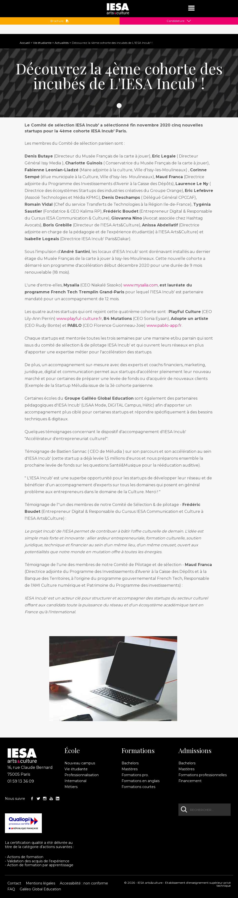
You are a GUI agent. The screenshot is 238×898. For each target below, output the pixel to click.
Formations (138, 750)
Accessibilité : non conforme (84, 883)
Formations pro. (135, 775)
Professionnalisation (81, 775)
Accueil (25, 43)
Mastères (130, 769)
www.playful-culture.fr (79, 318)
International (75, 781)
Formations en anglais (140, 781)
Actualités (62, 43)
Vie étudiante (42, 43)
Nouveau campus (79, 763)
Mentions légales (40, 883)
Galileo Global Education (40, 889)
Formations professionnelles (202, 775)
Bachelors (130, 763)
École (72, 750)
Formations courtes (138, 787)
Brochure (59, 21)
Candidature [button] (175, 21)
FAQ (11, 889)
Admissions (194, 750)
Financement (190, 781)
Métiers (71, 787)
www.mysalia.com (140, 285)
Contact (14, 883)
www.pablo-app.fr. (164, 325)
